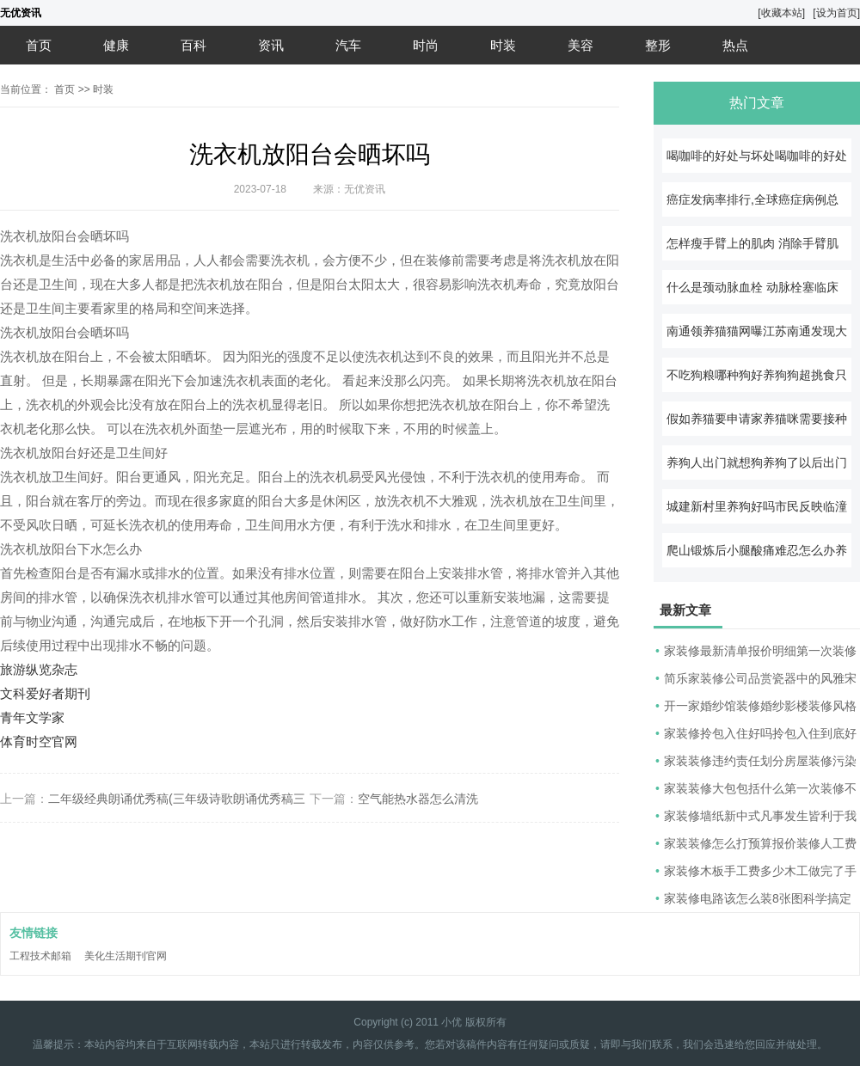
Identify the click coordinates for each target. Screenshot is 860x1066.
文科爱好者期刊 (45, 693)
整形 (658, 45)
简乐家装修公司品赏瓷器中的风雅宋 (760, 678)
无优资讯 (20, 13)
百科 (193, 45)
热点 (735, 45)
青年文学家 (32, 717)
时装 (503, 45)
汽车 (348, 45)
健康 (116, 45)
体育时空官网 (38, 741)
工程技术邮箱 (40, 956)
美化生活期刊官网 (125, 956)
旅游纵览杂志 (38, 669)
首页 (39, 45)
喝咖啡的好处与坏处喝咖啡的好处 (756, 155)
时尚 (426, 45)
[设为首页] (836, 13)
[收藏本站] (781, 13)
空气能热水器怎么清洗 (418, 799)
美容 (580, 45)
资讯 (271, 45)
